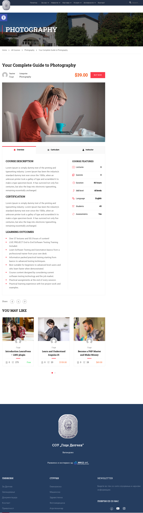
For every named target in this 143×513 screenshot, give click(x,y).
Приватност (8, 508)
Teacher (12, 74)
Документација (9, 497)
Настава (65, 3)
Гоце (18, 347)
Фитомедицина (57, 503)
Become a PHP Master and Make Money (89, 353)
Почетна (33, 3)
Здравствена (56, 497)
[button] (3, 17)
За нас (44, 3)
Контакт (101, 3)
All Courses (15, 50)
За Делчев (7, 486)
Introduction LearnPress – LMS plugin (18, 353)
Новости (54, 3)
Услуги (76, 3)
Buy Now (98, 75)
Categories (23, 74)
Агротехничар (56, 508)
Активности (89, 3)
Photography (29, 50)
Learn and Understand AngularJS (53, 353)
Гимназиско (56, 486)
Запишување (8, 492)
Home (4, 50)
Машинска (55, 492)
